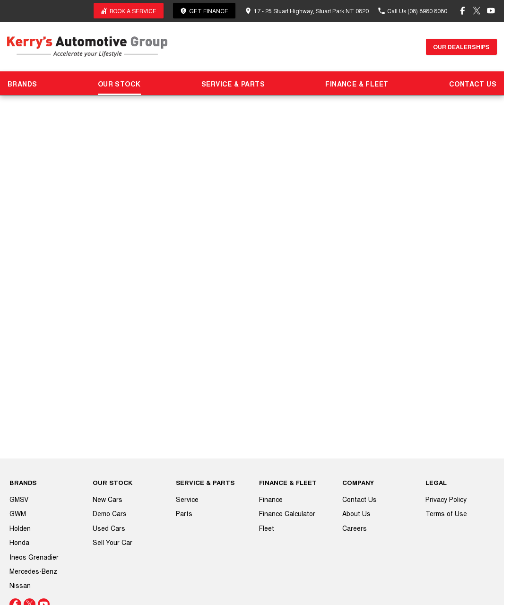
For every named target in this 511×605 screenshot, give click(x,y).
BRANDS (22, 83)
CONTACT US (472, 83)
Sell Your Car (112, 542)
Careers (354, 528)
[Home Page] (87, 46)
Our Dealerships (461, 47)
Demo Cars (110, 513)
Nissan (20, 585)
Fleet (266, 528)
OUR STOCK (119, 83)
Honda (19, 542)
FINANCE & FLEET (356, 83)
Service (187, 499)
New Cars (107, 499)
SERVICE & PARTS (233, 83)
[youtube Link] (491, 11)
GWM (17, 513)
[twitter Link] (477, 11)
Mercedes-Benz (33, 571)
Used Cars (109, 528)
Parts (184, 513)
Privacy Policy (446, 499)
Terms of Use (446, 513)
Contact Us (359, 499)
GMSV (18, 499)
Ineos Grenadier (34, 557)
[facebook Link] (462, 11)
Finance (271, 499)
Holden (20, 528)
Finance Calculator (287, 513)
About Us (356, 513)
